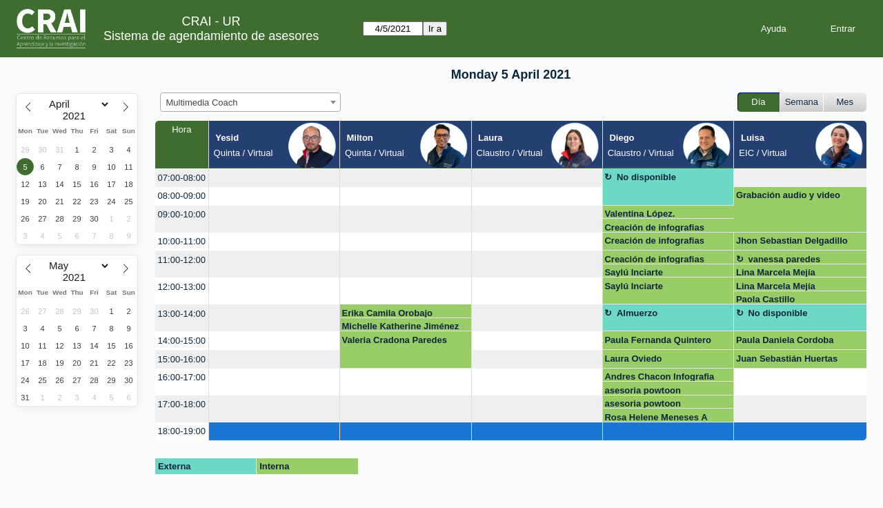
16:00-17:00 (182, 377)
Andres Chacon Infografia (659, 376)
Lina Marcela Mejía (775, 272)
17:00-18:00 (182, 404)
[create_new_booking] (274, 177)
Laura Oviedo (633, 358)
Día (758, 102)
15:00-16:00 (182, 359)
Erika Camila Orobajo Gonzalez (387, 313)
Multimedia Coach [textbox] (202, 102)
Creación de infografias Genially (654, 227)
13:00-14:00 (182, 314)
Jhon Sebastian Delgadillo (792, 240)
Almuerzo (637, 313)
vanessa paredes (784, 259)
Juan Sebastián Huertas (786, 358)
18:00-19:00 (182, 431)
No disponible (646, 177)
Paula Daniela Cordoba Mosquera (785, 342)
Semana (801, 102)
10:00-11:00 (182, 241)
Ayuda (773, 28)
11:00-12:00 (182, 260)
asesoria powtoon (642, 390)
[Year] (77, 115)
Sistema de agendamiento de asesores (211, 36)
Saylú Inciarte (633, 272)
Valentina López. (639, 213)
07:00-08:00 (182, 178)
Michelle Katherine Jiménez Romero (400, 326)
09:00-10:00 (182, 214)
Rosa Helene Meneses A (655, 417)
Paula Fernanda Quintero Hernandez (657, 342)
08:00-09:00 (182, 195)
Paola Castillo (765, 299)
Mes (845, 102)
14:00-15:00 (182, 340)
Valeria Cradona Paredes (394, 340)
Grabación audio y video (788, 195)
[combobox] (250, 102)
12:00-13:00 (182, 287)
